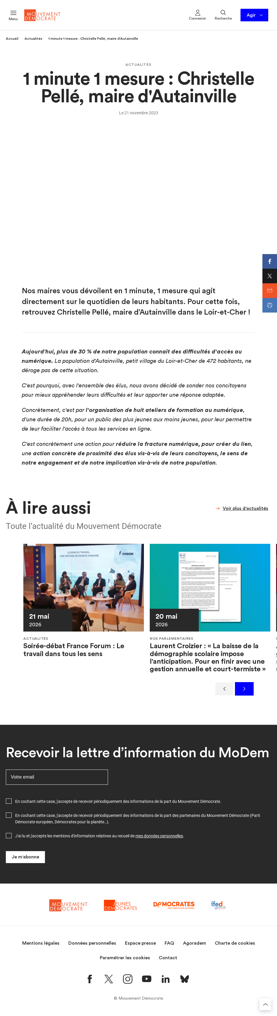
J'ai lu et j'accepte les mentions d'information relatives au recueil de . (99, 836)
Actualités (33, 38)
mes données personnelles (159, 836)
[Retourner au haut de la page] (265, 1004)
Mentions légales (41, 943)
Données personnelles (92, 943)
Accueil (12, 38)
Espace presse (140, 943)
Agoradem (194, 943)
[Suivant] (244, 689)
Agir (255, 15)
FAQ (169, 943)
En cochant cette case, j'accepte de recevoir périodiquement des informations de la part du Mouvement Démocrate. (118, 801)
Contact (168, 957)
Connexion (197, 14)
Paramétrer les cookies (125, 957)
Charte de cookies (235, 943)
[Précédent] (224, 688)
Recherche (223, 14)
